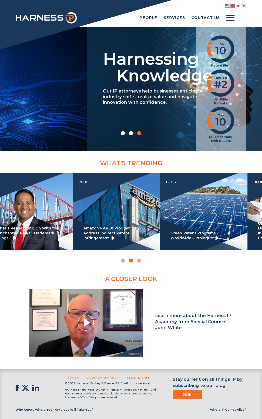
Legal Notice (138, 378)
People (148, 18)
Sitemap (72, 378)
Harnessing (101, 66)
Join (187, 395)
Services (174, 18)
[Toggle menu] (230, 18)
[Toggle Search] (242, 18)
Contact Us (205, 18)
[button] (123, 133)
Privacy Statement (103, 378)
